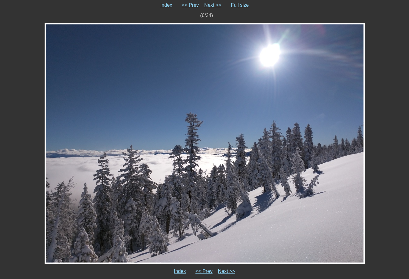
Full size (240, 5)
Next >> (212, 5)
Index (166, 5)
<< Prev (190, 5)
